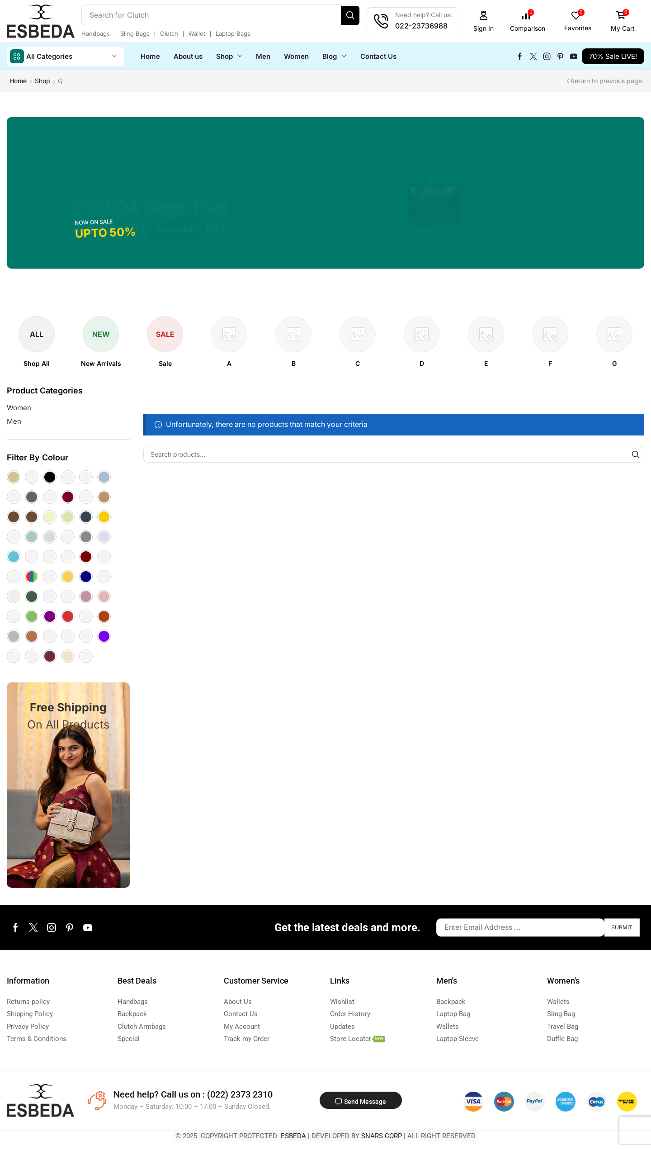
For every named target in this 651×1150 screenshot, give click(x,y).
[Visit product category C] (357, 363)
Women (19, 407)
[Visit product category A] (229, 363)
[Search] (362, 15)
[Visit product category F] (550, 363)
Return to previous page (606, 80)
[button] (495, 21)
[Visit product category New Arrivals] (101, 363)
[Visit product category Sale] (165, 363)
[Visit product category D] (422, 363)
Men (14, 420)
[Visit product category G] (614, 363)
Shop (42, 80)
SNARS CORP (381, 1135)
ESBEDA (293, 1135)
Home (18, 80)
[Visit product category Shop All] (37, 363)
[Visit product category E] (486, 363)
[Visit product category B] (294, 363)
